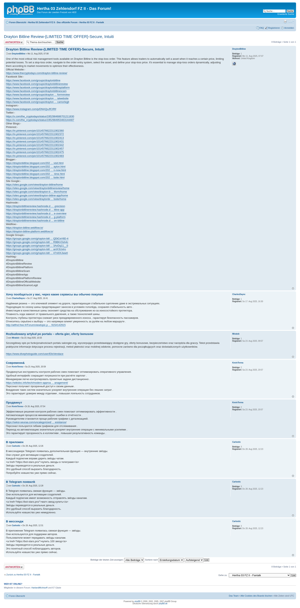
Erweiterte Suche (285, 14)
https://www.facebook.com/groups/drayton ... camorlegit (37, 101)
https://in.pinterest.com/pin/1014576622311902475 (35, 152)
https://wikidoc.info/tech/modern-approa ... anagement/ (37, 382)
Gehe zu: (222, 575)
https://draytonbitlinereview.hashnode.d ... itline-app (35, 209)
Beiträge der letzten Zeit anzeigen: (117, 560)
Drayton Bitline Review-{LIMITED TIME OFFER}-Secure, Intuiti (59, 36)
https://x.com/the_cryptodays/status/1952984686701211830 (40, 116)
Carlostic (16, 446)
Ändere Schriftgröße (291, 21)
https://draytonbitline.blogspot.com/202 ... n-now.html (36, 170)
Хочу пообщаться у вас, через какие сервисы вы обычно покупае (54, 294)
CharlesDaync (18, 298)
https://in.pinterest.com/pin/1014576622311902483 (35, 155)
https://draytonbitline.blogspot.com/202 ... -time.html (35, 173)
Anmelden (289, 28)
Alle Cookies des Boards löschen (256, 596)
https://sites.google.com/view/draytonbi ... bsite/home (36, 199)
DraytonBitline (18, 54)
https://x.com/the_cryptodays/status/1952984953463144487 (40, 119)
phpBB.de (163, 603)
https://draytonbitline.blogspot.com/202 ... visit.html (34, 163)
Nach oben (293, 288)
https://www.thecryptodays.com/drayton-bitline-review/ (36, 73)
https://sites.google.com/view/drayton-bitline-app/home (37, 195)
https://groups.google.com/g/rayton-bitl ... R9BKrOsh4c (37, 242)
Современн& (15, 362)
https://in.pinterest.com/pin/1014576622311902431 (35, 141)
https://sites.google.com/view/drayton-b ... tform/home (36, 191)
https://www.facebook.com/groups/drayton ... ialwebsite (37, 98)
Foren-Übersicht (17, 22)
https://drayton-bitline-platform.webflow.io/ (29, 231)
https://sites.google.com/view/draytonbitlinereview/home (37, 188)
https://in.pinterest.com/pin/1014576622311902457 (35, 148)
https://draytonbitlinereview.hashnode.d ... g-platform (35, 217)
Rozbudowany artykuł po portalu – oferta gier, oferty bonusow (49, 334)
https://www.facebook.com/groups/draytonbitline (33, 80)
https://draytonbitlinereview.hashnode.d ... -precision (35, 206)
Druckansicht (285, 21)
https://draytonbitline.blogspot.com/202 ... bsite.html (35, 177)
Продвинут (14, 402)
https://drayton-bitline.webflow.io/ (24, 227)
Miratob (15, 338)
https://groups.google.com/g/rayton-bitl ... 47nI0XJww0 (37, 253)
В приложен (15, 442)
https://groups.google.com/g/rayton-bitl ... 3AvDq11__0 (37, 245)
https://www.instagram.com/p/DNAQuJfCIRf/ (31, 109)
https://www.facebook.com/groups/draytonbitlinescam (36, 91)
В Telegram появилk (20, 481)
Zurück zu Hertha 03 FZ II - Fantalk (23, 574)
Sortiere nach (164, 560)
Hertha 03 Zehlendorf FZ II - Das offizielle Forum (53, 22)
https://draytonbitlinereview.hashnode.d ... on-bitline (35, 220)
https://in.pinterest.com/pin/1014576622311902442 (35, 145)
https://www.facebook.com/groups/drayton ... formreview (38, 94)
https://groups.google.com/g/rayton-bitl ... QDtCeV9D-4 (37, 238)
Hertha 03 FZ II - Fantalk (91, 22)
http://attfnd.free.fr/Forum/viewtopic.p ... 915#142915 (36, 324)
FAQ (261, 28)
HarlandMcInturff (39, 587)
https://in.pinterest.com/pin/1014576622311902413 (35, 137)
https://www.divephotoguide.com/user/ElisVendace (34, 353)
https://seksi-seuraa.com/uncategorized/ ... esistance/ (36, 422)
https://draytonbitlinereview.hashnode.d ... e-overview (36, 213)
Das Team (233, 596)
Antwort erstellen (14, 42)
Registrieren (274, 28)
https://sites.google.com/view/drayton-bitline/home (34, 184)
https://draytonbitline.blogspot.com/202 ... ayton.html (35, 166)
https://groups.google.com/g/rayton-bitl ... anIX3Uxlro (36, 249)
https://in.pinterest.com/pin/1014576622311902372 (35, 134)
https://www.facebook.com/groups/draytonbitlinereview (37, 83)
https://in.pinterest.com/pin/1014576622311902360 (35, 130)
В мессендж (14, 521)
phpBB (137, 601)
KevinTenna (17, 367)
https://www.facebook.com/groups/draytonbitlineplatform (38, 87)
